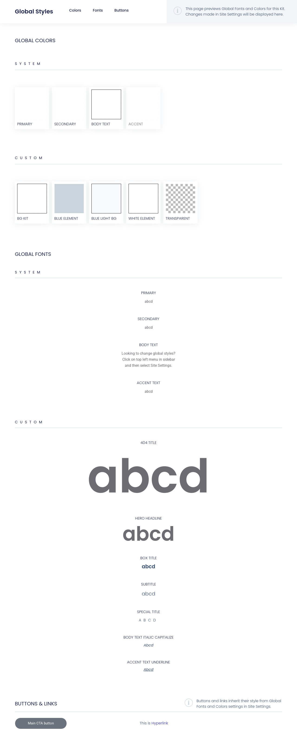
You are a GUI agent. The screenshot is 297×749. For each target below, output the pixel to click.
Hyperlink (160, 729)
